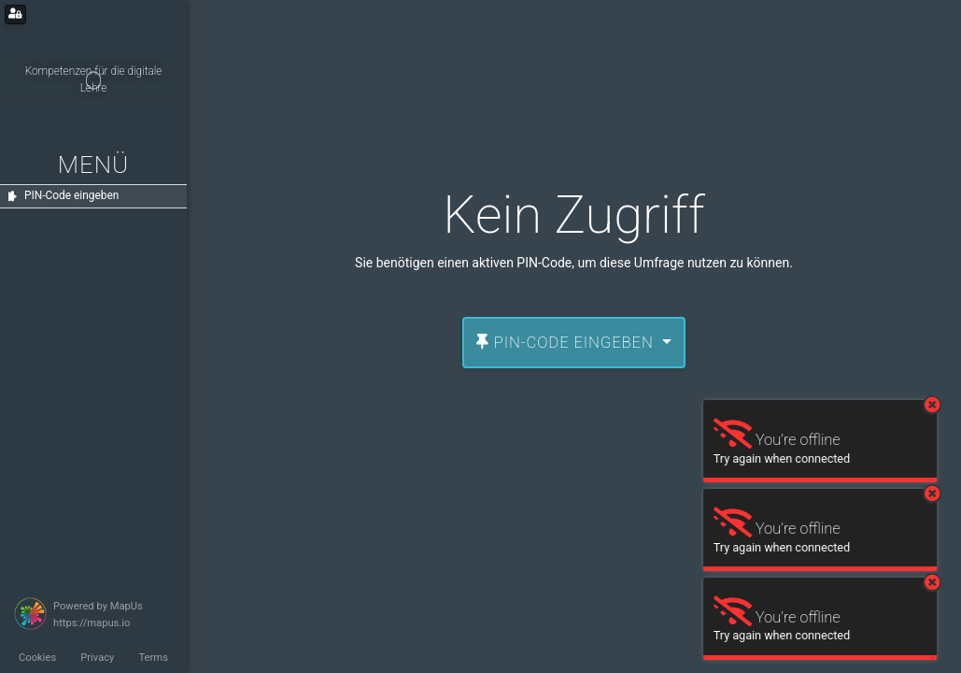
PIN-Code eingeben (567, 342)
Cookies (37, 658)
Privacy (97, 658)
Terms (152, 658)
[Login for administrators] (15, 14)
